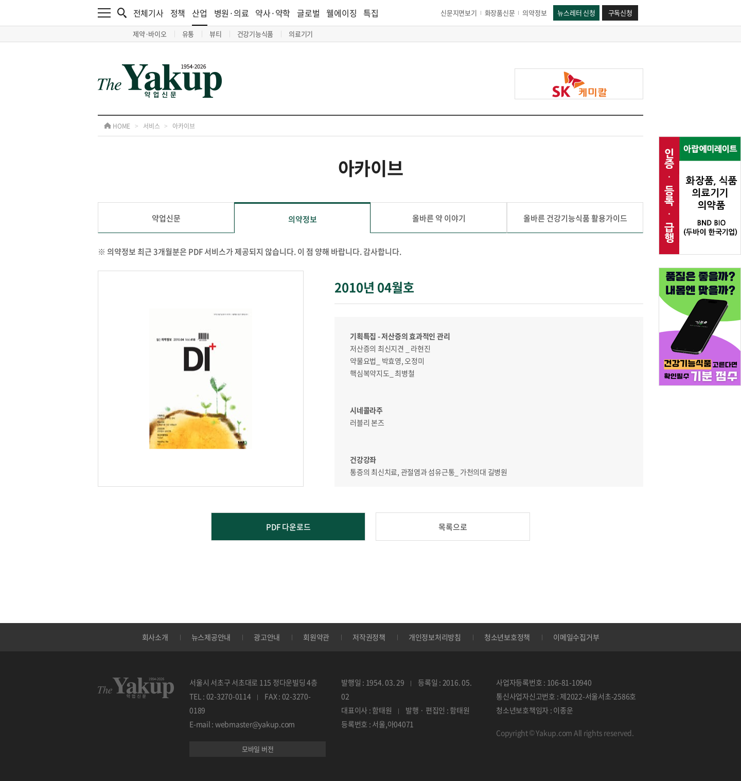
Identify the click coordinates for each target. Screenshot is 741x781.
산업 (199, 16)
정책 (178, 13)
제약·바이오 (150, 34)
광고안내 (267, 637)
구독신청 (620, 12)
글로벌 (308, 13)
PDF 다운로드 (288, 526)
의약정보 (534, 12)
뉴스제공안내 (211, 637)
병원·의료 (231, 13)
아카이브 (183, 126)
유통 (188, 34)
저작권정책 (368, 637)
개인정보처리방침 (435, 637)
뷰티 (215, 34)
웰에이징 (341, 13)
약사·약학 (272, 13)
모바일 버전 (258, 749)
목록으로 (452, 526)
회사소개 (155, 637)
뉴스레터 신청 (576, 12)
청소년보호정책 (507, 637)
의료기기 (301, 34)
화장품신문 (500, 12)
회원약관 (316, 637)
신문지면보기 (458, 12)
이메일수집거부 (576, 637)
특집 (371, 13)
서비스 (151, 126)
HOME (117, 126)
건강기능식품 (255, 34)
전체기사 (148, 13)
